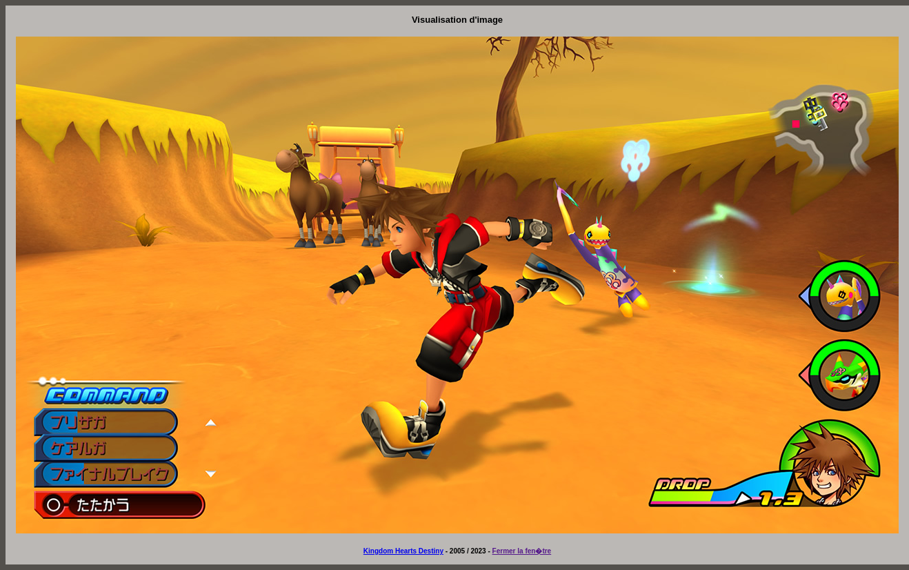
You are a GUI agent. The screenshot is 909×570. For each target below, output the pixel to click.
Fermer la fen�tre (522, 551)
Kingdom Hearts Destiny (403, 551)
